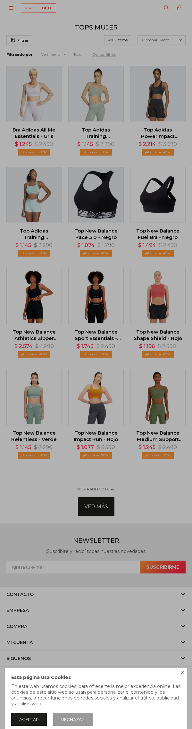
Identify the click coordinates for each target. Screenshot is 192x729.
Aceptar (29, 719)
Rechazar (73, 719)
